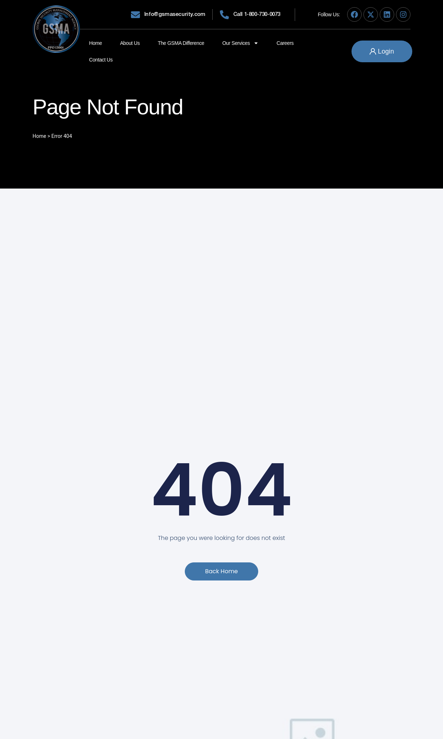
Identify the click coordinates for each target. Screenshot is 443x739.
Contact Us (100, 60)
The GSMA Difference (181, 43)
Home (95, 43)
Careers (285, 43)
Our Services (240, 43)
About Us (130, 43)
